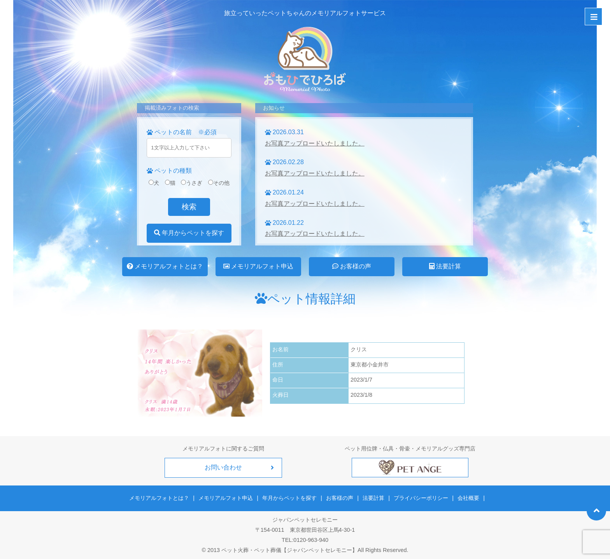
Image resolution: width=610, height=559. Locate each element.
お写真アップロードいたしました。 (315, 143)
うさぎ (191, 183)
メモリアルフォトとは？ (165, 266)
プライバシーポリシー (421, 498)
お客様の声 (351, 266)
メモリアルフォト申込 (258, 266)
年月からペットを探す (189, 233)
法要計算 (445, 266)
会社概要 (468, 498)
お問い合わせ (223, 467)
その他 (219, 183)
